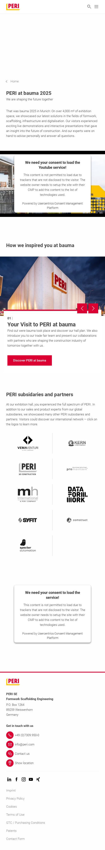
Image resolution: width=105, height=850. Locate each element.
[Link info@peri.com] (52, 744)
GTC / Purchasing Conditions (25, 823)
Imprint (11, 790)
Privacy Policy (15, 798)
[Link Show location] (52, 763)
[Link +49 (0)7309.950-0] (52, 735)
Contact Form (15, 839)
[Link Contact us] (52, 753)
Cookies (11, 806)
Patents (11, 831)
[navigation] (15, 81)
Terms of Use (15, 815)
